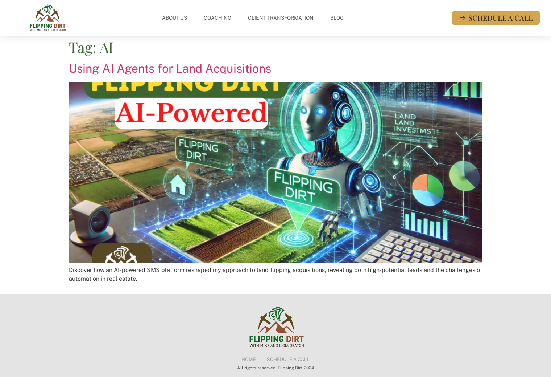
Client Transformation (281, 18)
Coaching (217, 18)
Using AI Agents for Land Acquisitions (170, 68)
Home (248, 359)
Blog (337, 18)
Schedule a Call (288, 359)
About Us (174, 18)
